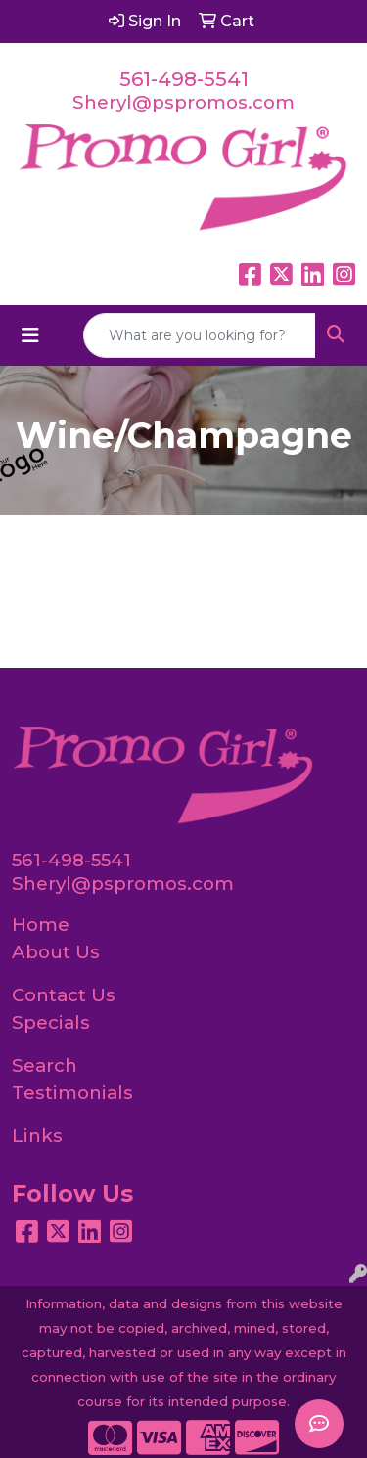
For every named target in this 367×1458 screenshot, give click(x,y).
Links (37, 1136)
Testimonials (72, 1093)
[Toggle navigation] (30, 335)
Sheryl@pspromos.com (183, 102)
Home (40, 924)
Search (44, 1065)
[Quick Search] (199, 335)
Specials (51, 1022)
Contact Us (63, 995)
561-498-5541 (184, 79)
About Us (56, 952)
